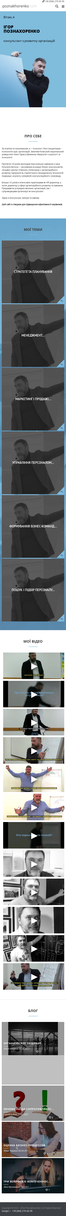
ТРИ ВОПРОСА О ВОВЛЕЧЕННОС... (27, 1181)
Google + (6, 1211)
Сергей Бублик (16, 1114)
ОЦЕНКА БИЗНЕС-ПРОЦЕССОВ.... (26, 1145)
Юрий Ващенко (16, 1150)
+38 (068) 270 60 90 (53, 1)
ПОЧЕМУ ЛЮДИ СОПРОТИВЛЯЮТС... (29, 1109)
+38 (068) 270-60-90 (22, 1211)
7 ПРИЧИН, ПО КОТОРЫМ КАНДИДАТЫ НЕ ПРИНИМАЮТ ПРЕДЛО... (33, 1041)
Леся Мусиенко (16, 1048)
